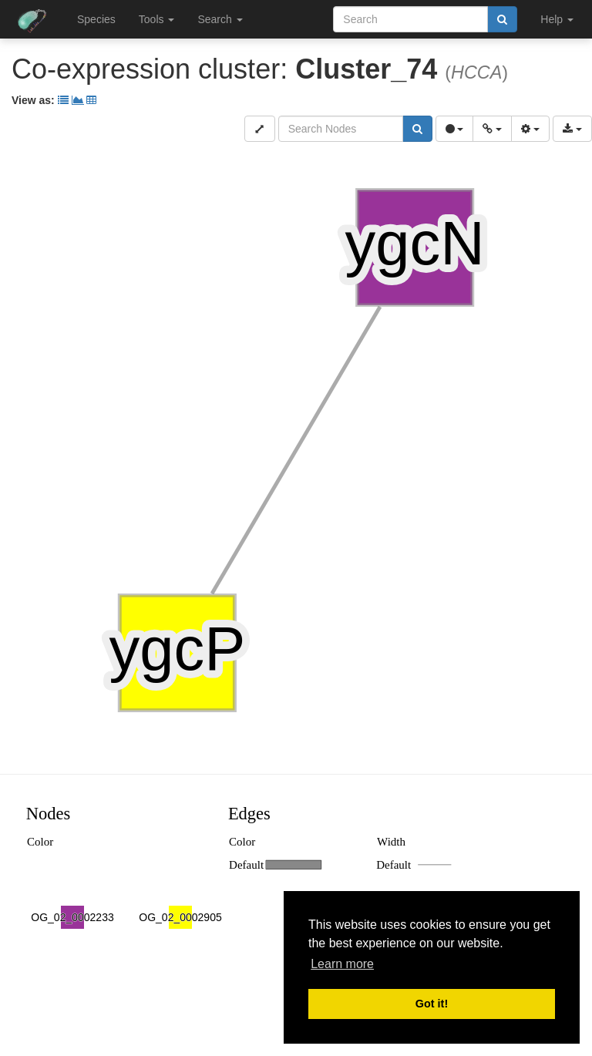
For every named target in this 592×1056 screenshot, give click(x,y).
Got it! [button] (431, 1003)
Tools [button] (157, 19)
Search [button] (219, 19)
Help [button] (557, 19)
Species (96, 19)
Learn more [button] (342, 963)
